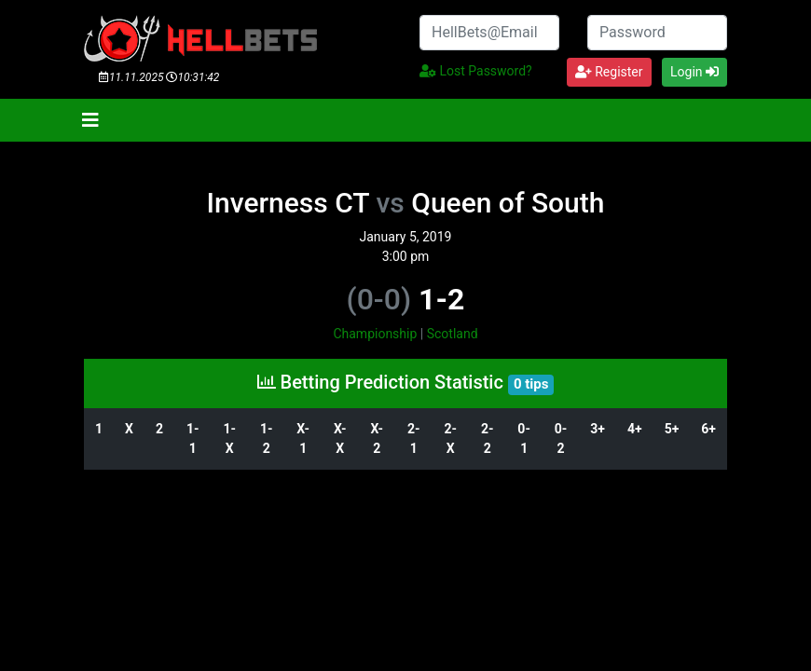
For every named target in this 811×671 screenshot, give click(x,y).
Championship (375, 333)
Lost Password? (475, 70)
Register (609, 71)
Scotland (452, 333)
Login (694, 71)
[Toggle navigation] (90, 120)
